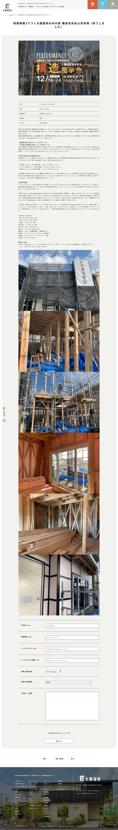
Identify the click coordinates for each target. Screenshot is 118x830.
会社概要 (46, 797)
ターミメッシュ (19, 805)
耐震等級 (17, 797)
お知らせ (46, 808)
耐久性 (17, 811)
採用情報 (46, 805)
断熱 (16, 803)
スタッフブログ (47, 786)
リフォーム (32, 797)
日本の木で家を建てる (20, 786)
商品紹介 (32, 792)
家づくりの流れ (33, 783)
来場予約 (60, 783)
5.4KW (32, 238)
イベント (46, 811)
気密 (16, 808)
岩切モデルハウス (34, 808)
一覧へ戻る (59, 759)
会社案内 (46, 792)
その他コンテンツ (48, 813)
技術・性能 (18, 794)
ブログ (45, 781)
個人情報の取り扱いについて (58, 733)
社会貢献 (46, 803)
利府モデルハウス (34, 803)
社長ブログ (46, 783)
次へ (73, 759)
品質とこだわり (19, 792)
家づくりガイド (33, 781)
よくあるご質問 (33, 789)
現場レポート (47, 789)
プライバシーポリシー (63, 786)
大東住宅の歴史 (47, 800)
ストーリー (18, 789)
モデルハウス (33, 800)
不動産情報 (46, 816)
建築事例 (32, 794)
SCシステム (18, 800)
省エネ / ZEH (18, 813)
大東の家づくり (19, 781)
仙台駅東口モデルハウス (36, 805)
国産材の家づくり (19, 783)
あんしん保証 (33, 786)
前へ (45, 759)
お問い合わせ (61, 789)
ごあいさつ (46, 794)
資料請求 (60, 781)
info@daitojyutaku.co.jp (87, 793)
